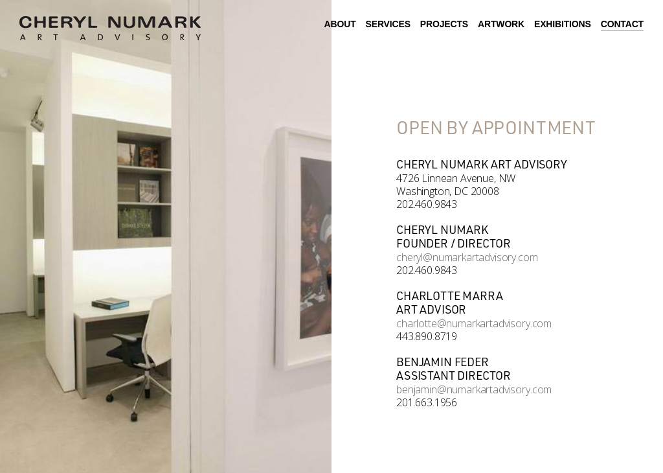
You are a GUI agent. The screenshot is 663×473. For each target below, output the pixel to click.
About (340, 24)
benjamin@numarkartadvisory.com (474, 389)
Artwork (501, 24)
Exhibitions (562, 24)
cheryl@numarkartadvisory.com (467, 257)
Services (388, 24)
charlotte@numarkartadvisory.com (474, 323)
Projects (444, 24)
